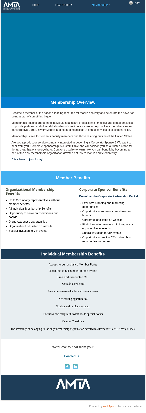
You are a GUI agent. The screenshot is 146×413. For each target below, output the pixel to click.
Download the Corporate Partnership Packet (108, 196)
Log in (137, 2)
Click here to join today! (27, 159)
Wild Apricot (110, 406)
